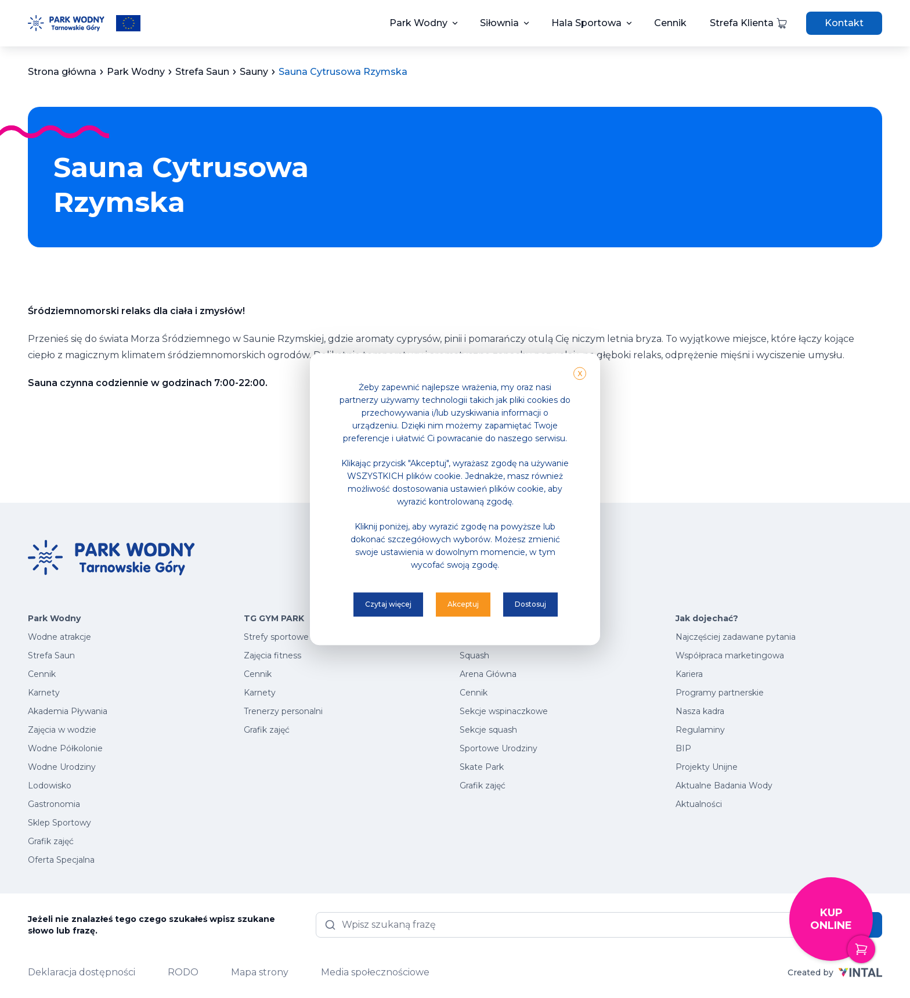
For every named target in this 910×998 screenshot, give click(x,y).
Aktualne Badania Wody (724, 785)
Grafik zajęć (51, 841)
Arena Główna (488, 674)
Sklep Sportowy (59, 822)
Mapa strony (259, 972)
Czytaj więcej (388, 604)
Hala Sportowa (586, 22)
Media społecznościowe (375, 972)
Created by (835, 972)
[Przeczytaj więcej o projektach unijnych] (128, 23)
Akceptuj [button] (463, 604)
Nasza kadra (700, 711)
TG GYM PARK (274, 618)
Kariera (689, 674)
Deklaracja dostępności (81, 972)
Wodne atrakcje (59, 637)
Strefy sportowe (276, 637)
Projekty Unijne (707, 767)
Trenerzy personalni (283, 711)
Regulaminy (700, 730)
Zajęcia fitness (272, 655)
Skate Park (482, 767)
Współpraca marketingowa (730, 655)
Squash (474, 655)
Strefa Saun (51, 655)
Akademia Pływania (67, 711)
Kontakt (844, 22)
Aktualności (699, 804)
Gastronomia (54, 804)
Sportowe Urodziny (498, 748)
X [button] (579, 373)
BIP (683, 748)
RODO (183, 972)
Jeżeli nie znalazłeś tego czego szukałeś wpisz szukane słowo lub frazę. (151, 925)
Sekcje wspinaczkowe (504, 711)
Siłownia (499, 22)
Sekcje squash (488, 730)
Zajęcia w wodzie (62, 730)
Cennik (670, 22)
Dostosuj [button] (530, 604)
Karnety (44, 692)
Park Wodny (418, 22)
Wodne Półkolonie (65, 748)
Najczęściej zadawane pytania (736, 637)
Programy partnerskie (720, 692)
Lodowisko (49, 785)
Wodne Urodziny (62, 767)
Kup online (841, 933)
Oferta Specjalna (61, 860)
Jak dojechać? (707, 618)
